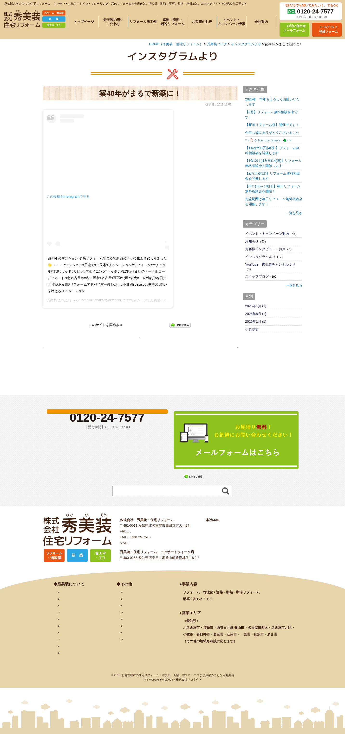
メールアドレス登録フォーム (145, 621)
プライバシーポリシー (140, 654)
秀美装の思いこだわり (113, 22)
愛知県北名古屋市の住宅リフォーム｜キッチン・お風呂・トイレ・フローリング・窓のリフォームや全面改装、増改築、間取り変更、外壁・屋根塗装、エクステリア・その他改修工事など (125, 3)
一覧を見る (294, 213)
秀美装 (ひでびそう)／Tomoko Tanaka (75, 300)
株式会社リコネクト (189, 701)
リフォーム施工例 (143, 22)
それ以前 (252, 329)
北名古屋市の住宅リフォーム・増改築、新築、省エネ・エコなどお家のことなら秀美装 (177, 697)
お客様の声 (68, 654)
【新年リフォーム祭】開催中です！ (272, 125)
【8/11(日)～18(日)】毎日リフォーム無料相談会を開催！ (272, 188)
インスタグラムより (260, 257)
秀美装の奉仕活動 (73, 661)
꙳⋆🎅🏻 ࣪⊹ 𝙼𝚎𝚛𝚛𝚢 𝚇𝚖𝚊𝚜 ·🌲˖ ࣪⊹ (268, 140)
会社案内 (261, 22)
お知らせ (252, 241)
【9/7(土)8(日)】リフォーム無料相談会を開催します (272, 175)
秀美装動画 (131, 647)
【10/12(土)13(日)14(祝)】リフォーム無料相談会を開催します (273, 163)
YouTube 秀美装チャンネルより (270, 264)
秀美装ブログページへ (140, 339)
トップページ (84, 22)
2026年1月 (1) (255, 306)
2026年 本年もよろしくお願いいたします (272, 101)
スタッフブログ (257, 276)
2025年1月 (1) (255, 321)
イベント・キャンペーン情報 (231, 22)
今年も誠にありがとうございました (272, 132)
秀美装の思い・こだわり (78, 627)
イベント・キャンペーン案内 (267, 234)
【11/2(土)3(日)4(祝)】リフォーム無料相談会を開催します (272, 150)
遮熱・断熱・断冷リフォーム (172, 22)
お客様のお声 (202, 22)
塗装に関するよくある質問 (80, 674)
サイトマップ (133, 661)
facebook (130, 634)
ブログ (128, 627)
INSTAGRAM (133, 641)
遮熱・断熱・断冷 (82, 641)
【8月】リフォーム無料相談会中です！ (271, 114)
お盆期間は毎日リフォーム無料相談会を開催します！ (273, 201)
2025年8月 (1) (255, 314)
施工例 (73, 634)
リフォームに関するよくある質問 (85, 668)
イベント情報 (70, 647)
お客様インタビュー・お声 (265, 249)
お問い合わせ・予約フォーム (145, 614)
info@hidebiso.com (144, 564)
